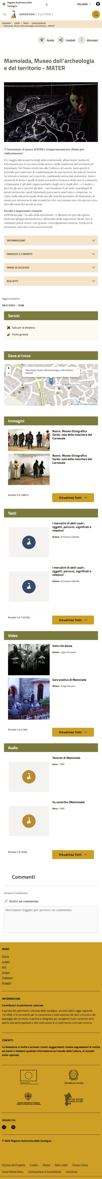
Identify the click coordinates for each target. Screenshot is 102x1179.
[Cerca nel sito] (96, 14)
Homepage (6, 22)
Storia (5, 956)
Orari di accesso (18, 267)
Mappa (46, 1165)
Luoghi (17, 22)
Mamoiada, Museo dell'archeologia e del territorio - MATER (29, 25)
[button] (51, 381)
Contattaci (72, 1171)
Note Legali (61, 1165)
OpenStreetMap (90, 404)
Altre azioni (92, 40)
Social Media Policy (13, 1171)
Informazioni (16, 240)
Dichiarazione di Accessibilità (44, 1171)
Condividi (66, 40)
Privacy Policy (80, 1165)
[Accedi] (98, 4)
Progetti (6, 983)
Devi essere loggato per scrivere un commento (51, 919)
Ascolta (46, 40)
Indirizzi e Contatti (19, 254)
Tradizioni (7, 978)
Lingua (6, 972)
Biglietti (12, 281)
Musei (25, 22)
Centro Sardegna (39, 22)
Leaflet (75, 404)
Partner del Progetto (13, 1165)
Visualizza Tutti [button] (73, 497)
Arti (4, 967)
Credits (34, 1165)
